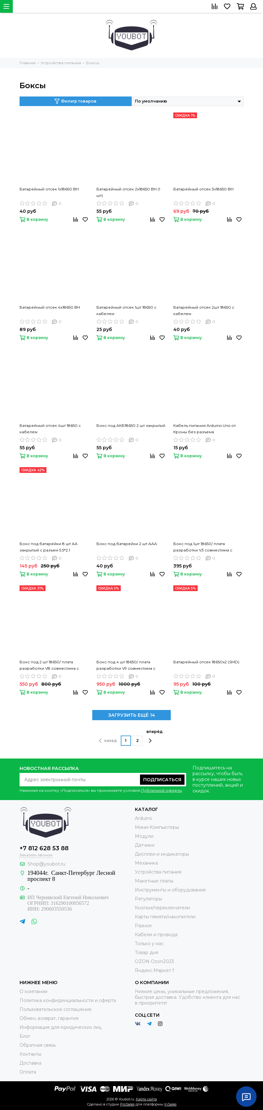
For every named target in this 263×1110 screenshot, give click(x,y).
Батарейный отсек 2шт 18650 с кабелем (203, 310)
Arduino (143, 818)
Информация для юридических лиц (61, 1027)
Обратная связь (38, 1045)
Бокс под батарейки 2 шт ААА (126, 543)
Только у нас (149, 943)
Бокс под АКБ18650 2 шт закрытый (130, 425)
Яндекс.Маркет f (154, 970)
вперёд (154, 736)
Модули (144, 836)
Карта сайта (146, 1099)
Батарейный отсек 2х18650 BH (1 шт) (128, 192)
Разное (143, 926)
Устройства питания (158, 872)
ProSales (127, 1104)
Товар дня (146, 952)
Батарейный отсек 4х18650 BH (50, 307)
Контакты (30, 1054)
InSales (170, 1104)
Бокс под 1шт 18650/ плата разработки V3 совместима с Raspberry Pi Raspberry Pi (202, 547)
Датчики (144, 845)
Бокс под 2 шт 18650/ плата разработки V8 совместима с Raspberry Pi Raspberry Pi (49, 665)
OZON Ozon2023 (154, 961)
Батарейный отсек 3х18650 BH (203, 189)
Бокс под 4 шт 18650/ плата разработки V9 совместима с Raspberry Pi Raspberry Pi (125, 665)
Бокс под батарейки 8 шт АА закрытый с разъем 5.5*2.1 (49, 546)
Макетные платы (154, 881)
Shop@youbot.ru (46, 864)
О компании (33, 991)
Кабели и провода (156, 934)
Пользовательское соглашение (56, 1009)
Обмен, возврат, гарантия (49, 1018)
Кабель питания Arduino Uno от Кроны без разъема (204, 428)
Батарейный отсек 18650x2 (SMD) (206, 661)
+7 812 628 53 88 (44, 848)
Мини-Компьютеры (157, 827)
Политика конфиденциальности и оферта (68, 1000)
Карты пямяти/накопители (165, 917)
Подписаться (162, 779)
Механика (146, 863)
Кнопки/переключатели (162, 908)
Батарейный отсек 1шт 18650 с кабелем (126, 310)
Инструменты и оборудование (170, 890)
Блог (25, 1036)
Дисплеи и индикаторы (162, 854)
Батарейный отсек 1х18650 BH (49, 189)
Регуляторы (148, 899)
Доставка (30, 1063)
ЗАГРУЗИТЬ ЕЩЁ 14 (131, 715)
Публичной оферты (161, 790)
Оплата (28, 1072)
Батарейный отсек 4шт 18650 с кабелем (50, 428)
